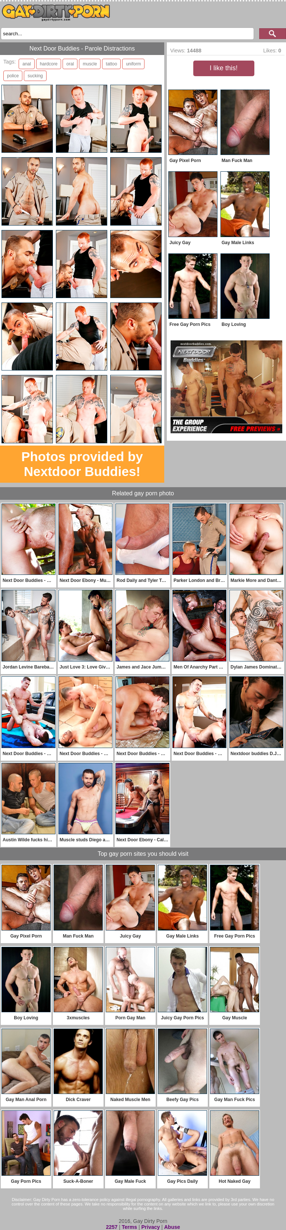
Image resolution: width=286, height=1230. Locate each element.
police (13, 75)
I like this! (224, 68)
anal (26, 64)
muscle (90, 64)
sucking (35, 75)
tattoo (111, 64)
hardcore (48, 64)
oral (70, 64)
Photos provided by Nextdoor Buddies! (82, 464)
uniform (133, 64)
